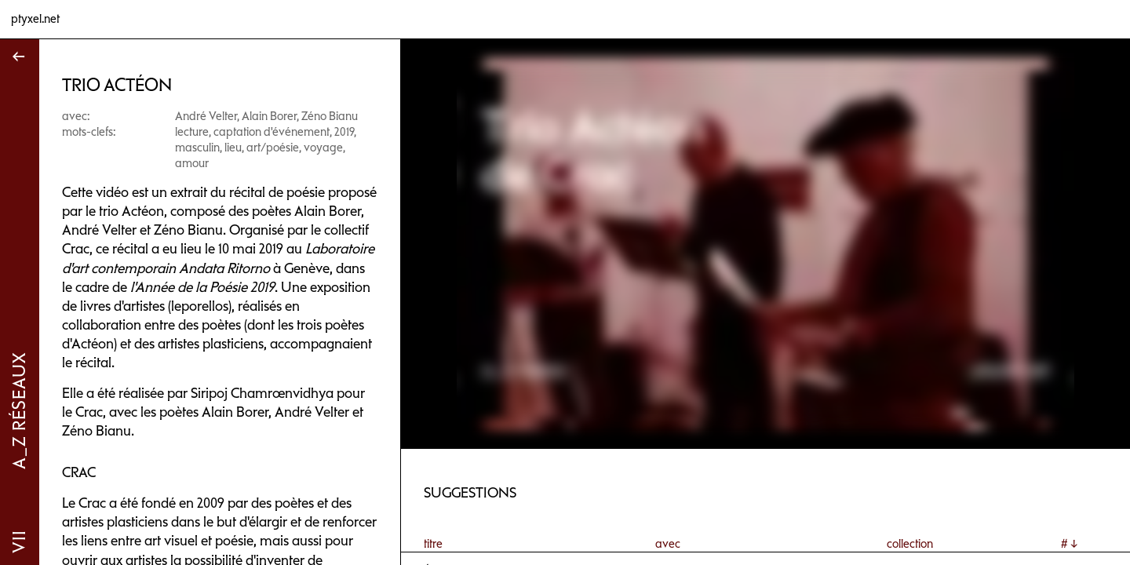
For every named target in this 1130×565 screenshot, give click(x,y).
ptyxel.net (35, 19)
